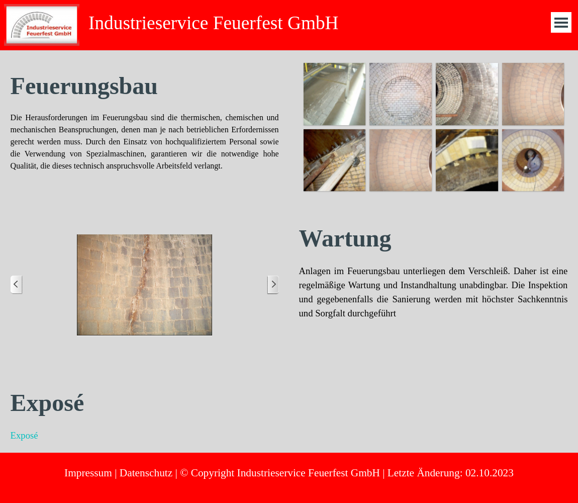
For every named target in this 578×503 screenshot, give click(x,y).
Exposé (24, 435)
